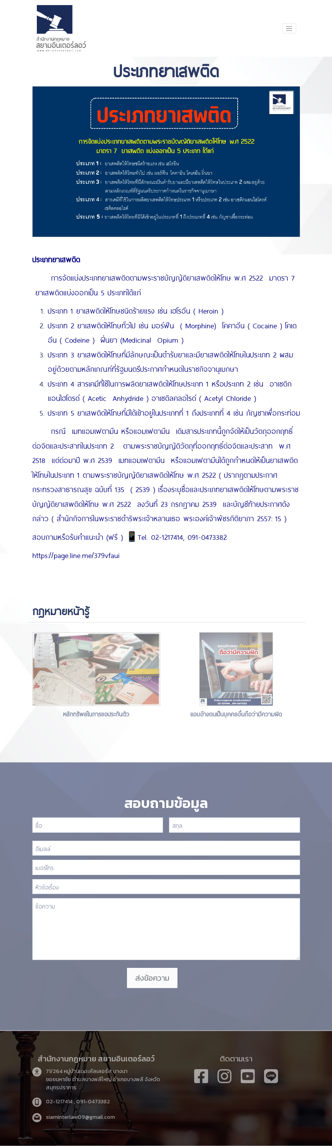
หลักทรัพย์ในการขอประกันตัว (96, 713)
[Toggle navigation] (289, 28)
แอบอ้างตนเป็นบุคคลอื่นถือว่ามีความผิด (236, 713)
